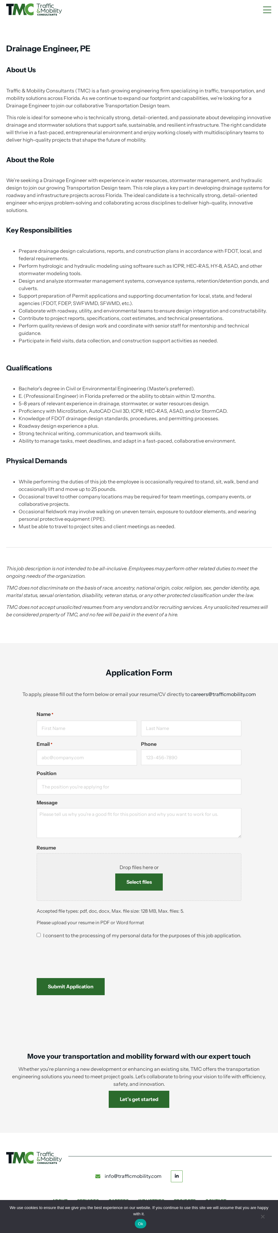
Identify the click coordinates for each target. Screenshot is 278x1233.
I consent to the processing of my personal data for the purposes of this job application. (142, 936)
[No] (262, 1219)
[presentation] (84, 956)
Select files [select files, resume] (139, 882)
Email (44, 744)
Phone (149, 744)
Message (47, 803)
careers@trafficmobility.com (223, 694)
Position (47, 773)
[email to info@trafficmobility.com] (128, 1176)
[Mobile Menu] (267, 10)
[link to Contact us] (139, 1099)
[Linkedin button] (177, 1176)
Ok (140, 1223)
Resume (46, 848)
